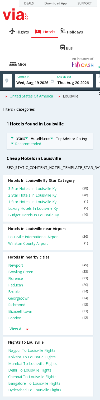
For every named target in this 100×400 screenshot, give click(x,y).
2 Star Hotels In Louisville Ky (48, 195)
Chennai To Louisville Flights (32, 376)
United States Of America (31, 96)
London (48, 317)
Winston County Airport (48, 243)
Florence (48, 278)
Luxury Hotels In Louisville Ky (48, 208)
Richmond (48, 304)
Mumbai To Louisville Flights (32, 363)
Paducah (48, 284)
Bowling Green (48, 271)
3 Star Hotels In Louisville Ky (48, 188)
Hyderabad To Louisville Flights (34, 389)
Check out (64, 77)
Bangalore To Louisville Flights (34, 383)
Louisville (70, 96)
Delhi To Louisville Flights (29, 370)
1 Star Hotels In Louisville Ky (48, 201)
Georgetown (48, 298)
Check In (23, 77)
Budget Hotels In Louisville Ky (48, 214)
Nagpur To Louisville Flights (31, 350)
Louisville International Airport (48, 236)
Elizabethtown (48, 311)
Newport (48, 265)
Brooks (48, 291)
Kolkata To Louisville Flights (32, 356)
